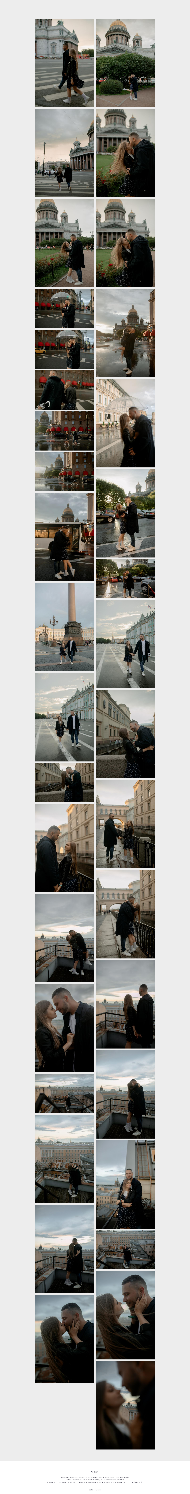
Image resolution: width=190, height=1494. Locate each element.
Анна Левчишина (122, 1474)
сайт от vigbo (95, 1487)
